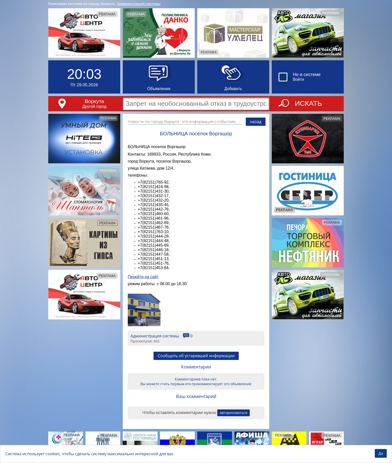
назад (255, 121)
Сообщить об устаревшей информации (196, 355)
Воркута (94, 101)
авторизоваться (233, 412)
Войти (298, 79)
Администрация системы (138, 4)
